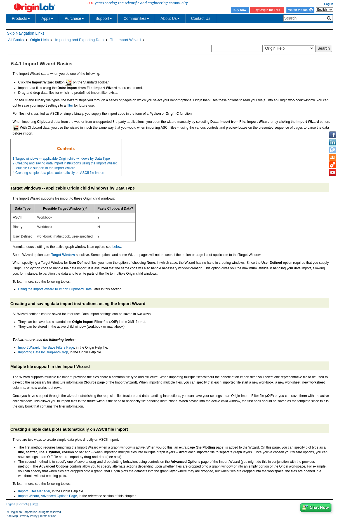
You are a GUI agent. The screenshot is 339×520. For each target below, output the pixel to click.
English (10, 504)
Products (21, 18)
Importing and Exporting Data (79, 40)
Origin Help (39, 40)
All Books (16, 40)
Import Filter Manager (34, 491)
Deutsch (22, 504)
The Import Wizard (125, 40)
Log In (328, 4)
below (116, 247)
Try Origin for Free (267, 9)
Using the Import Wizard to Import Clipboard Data (55, 289)
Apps (47, 18)
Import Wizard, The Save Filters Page (46, 347)
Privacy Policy (28, 515)
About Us (170, 18)
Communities (136, 18)
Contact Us (200, 18)
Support (103, 18)
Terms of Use (48, 515)
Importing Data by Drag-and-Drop (43, 352)
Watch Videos (300, 9)
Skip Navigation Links (25, 33)
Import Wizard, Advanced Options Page (47, 496)
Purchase (74, 18)
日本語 (34, 504)
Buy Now (240, 9)
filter (70, 105)
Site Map (12, 515)
